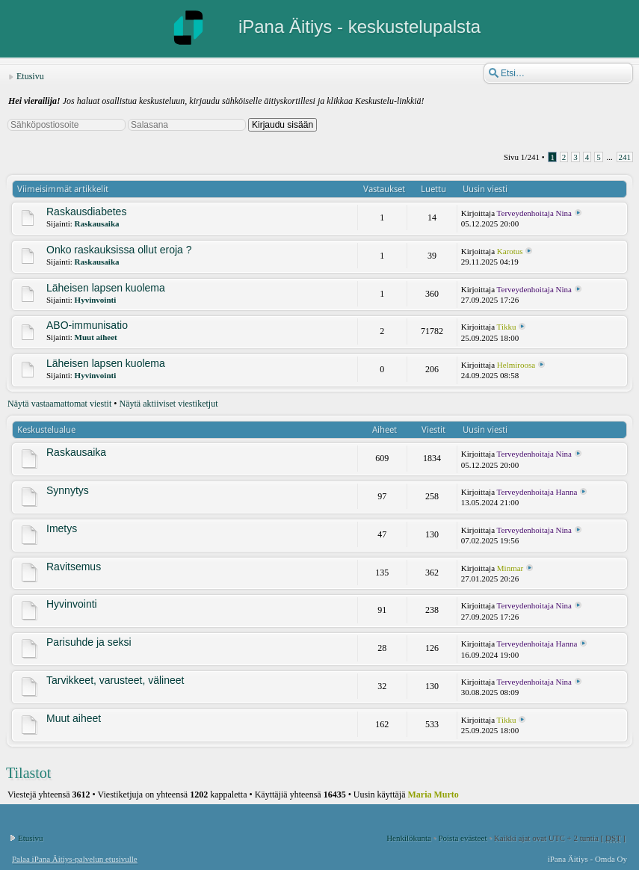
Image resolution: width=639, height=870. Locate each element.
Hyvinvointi (96, 299)
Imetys (61, 528)
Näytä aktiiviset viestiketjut (169, 403)
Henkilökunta (408, 837)
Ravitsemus (73, 567)
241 (625, 156)
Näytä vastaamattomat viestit (59, 403)
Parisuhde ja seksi (89, 642)
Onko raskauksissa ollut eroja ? (119, 250)
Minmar (510, 568)
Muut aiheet (96, 337)
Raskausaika (97, 223)
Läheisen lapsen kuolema (105, 288)
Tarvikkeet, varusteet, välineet (115, 680)
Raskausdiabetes (86, 212)
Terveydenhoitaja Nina (534, 213)
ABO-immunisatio (87, 325)
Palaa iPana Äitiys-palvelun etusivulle (75, 858)
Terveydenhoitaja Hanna (537, 491)
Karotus (510, 251)
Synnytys (67, 490)
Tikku (506, 326)
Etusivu (30, 76)
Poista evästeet (462, 837)
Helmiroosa (516, 364)
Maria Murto (433, 794)
